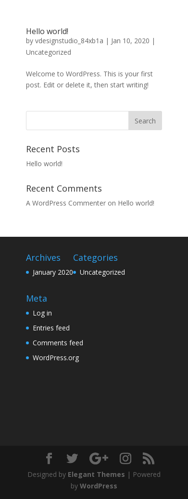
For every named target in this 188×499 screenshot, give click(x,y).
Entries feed (51, 327)
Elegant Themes (96, 474)
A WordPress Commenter (66, 202)
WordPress (98, 485)
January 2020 (53, 272)
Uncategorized (48, 52)
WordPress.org (56, 357)
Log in (42, 312)
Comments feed (58, 342)
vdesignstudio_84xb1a (69, 40)
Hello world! (47, 31)
